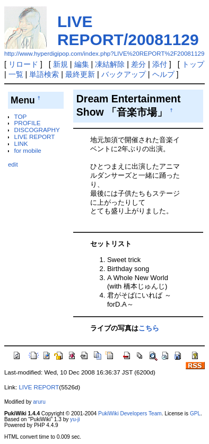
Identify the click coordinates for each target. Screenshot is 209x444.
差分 (138, 64)
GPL (195, 413)
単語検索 (44, 74)
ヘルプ (163, 74)
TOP (20, 116)
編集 (81, 64)
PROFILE (27, 122)
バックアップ (123, 74)
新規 (60, 64)
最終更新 (80, 74)
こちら (148, 328)
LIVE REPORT (34, 136)
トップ (193, 64)
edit (13, 164)
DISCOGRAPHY (37, 129)
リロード (23, 64)
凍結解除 (110, 64)
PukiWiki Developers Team (130, 413)
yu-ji (75, 419)
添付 (159, 64)
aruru (39, 402)
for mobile (27, 150)
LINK (21, 143)
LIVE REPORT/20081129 (128, 30)
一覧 (15, 74)
